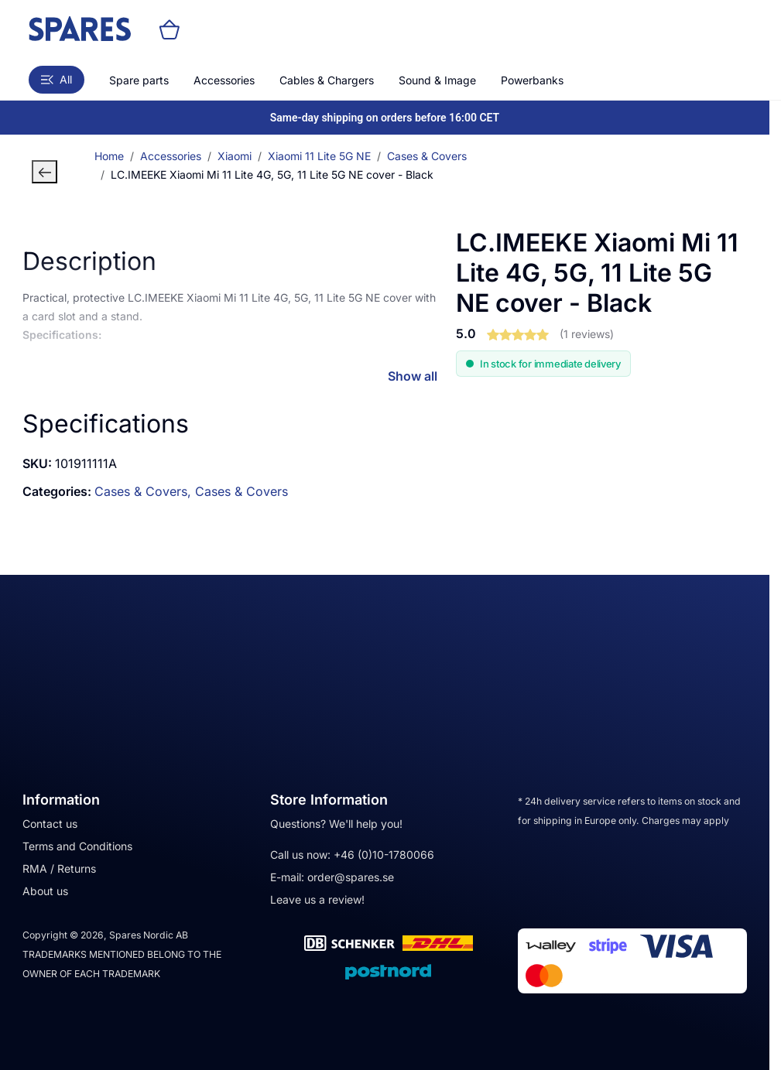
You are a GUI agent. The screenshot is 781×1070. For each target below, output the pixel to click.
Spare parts (139, 80)
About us (45, 890)
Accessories (224, 80)
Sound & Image (437, 80)
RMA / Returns (59, 868)
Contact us (49, 823)
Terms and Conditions (77, 846)
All (56, 79)
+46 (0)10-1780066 (384, 854)
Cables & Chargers (326, 80)
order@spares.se (350, 877)
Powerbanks (532, 80)
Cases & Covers (241, 491)
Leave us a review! (317, 899)
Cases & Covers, (144, 491)
